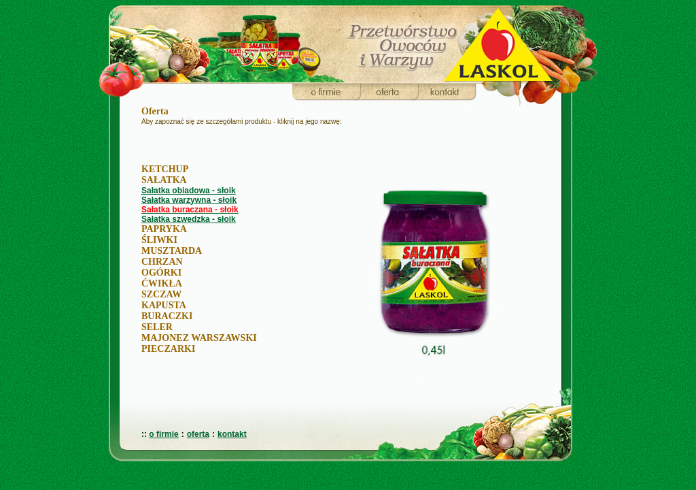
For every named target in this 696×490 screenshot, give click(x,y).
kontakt (232, 434)
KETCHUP (164, 169)
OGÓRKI (161, 272)
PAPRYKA (164, 229)
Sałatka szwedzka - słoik (188, 219)
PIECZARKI (168, 349)
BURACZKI (166, 316)
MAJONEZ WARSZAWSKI (199, 338)
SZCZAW (161, 294)
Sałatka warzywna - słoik (189, 200)
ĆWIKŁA (161, 283)
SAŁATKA (164, 180)
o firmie (163, 434)
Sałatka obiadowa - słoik (188, 190)
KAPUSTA (163, 305)
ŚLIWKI (159, 240)
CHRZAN (162, 262)
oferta (198, 434)
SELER (157, 327)
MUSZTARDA (171, 251)
